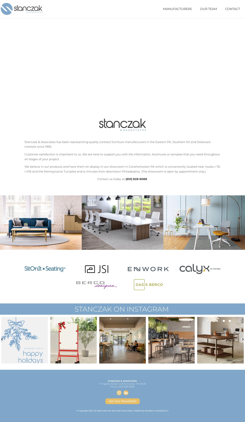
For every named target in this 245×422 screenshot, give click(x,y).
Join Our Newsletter (122, 401)
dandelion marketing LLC (157, 410)
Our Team (208, 9)
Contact (232, 9)
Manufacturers (177, 9)
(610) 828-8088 (126, 386)
